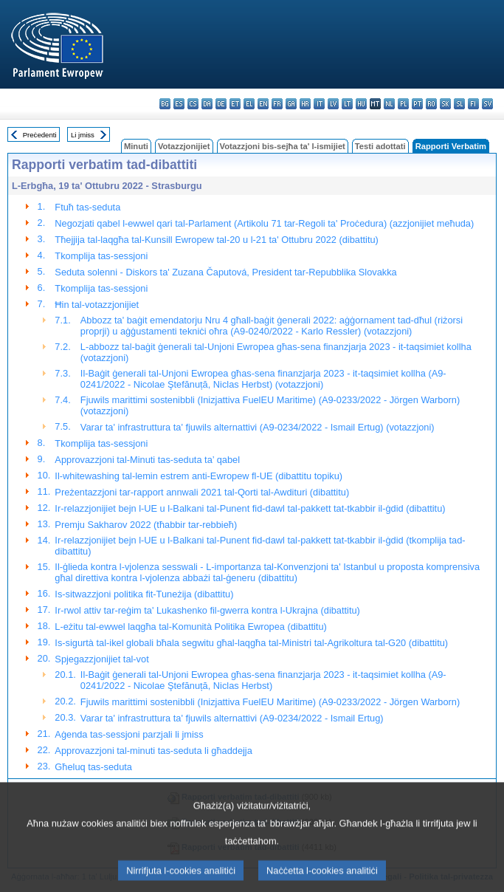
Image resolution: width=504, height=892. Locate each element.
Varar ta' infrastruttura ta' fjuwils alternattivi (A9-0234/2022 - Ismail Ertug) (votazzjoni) (257, 427)
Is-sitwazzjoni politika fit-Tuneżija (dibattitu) (144, 594)
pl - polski (403, 103)
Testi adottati (380, 146)
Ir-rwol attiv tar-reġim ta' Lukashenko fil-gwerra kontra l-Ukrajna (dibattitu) (207, 610)
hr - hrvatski (305, 103)
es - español (178, 103)
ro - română (431, 103)
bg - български (164, 103)
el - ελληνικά (249, 103)
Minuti (136, 146)
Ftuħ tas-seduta (87, 207)
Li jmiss (82, 135)
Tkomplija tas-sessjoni (101, 255)
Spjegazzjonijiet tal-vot (101, 659)
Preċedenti (40, 135)
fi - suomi (473, 103)
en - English (263, 103)
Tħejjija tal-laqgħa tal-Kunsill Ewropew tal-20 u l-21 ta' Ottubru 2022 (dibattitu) (216, 239)
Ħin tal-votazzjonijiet (97, 304)
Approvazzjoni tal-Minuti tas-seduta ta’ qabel (147, 459)
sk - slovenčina (445, 103)
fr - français (277, 103)
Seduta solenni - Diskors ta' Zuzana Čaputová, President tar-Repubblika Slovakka (225, 272)
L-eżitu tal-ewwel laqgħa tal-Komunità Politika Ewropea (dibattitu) (190, 626)
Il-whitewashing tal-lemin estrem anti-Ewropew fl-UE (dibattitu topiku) (198, 475)
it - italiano (319, 103)
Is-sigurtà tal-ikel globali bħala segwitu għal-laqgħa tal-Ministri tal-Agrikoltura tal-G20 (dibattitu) (251, 642)
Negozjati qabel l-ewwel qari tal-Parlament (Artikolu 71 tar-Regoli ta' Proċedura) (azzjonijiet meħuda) (264, 223)
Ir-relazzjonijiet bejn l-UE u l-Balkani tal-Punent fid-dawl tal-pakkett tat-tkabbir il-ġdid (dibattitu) (250, 508)
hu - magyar (361, 103)
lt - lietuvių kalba (347, 103)
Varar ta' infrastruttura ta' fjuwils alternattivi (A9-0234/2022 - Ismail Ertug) (232, 718)
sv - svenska (487, 103)
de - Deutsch (221, 103)
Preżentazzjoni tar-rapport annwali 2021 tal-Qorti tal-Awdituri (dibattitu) (202, 492)
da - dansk (207, 103)
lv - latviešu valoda (333, 103)
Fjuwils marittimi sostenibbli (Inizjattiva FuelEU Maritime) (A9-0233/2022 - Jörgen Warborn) (270, 701)
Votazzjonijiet (184, 146)
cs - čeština (193, 103)
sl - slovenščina (459, 103)
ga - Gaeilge (291, 103)
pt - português (417, 103)
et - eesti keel (235, 103)
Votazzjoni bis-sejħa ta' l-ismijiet (282, 146)
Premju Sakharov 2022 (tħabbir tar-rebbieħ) (146, 524)
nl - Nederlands (389, 103)
